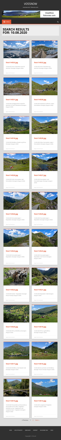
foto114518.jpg (12, 138)
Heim (10, 430)
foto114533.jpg (12, 62)
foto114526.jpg (12, 214)
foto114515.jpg (12, 401)
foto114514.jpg (40, 401)
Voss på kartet (18, 430)
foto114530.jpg (40, 99)
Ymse (51, 430)
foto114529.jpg (40, 138)
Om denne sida (44, 430)
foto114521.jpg (40, 290)
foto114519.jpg (40, 327)
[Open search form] (58, 22)
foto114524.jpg (12, 251)
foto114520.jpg (12, 327)
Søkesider (28, 430)
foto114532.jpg (40, 62)
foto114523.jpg (40, 251)
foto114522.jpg (12, 290)
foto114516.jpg (40, 364)
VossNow (30, 4)
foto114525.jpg (40, 214)
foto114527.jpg (40, 175)
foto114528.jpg (12, 175)
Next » (37, 420)
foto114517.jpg (12, 364)
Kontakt (35, 430)
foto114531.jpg (12, 99)
